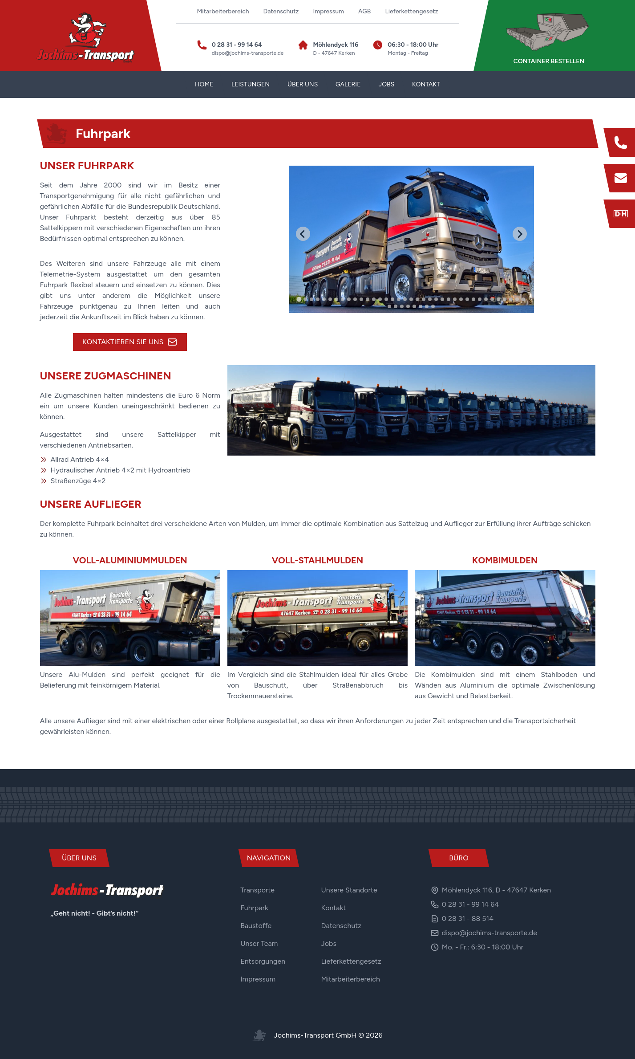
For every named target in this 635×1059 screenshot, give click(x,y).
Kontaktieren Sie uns (130, 342)
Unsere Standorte (349, 890)
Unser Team (259, 943)
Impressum (328, 11)
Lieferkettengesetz (411, 11)
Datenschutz (281, 11)
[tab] (299, 299)
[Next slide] (520, 234)
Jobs (328, 943)
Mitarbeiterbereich (223, 11)
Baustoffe (255, 925)
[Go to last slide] (303, 234)
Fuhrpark (254, 908)
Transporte (257, 890)
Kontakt (333, 908)
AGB (364, 11)
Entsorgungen (262, 961)
